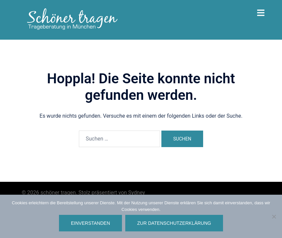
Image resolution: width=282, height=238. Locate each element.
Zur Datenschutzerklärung (174, 223)
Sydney (136, 192)
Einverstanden (90, 223)
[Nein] (273, 216)
